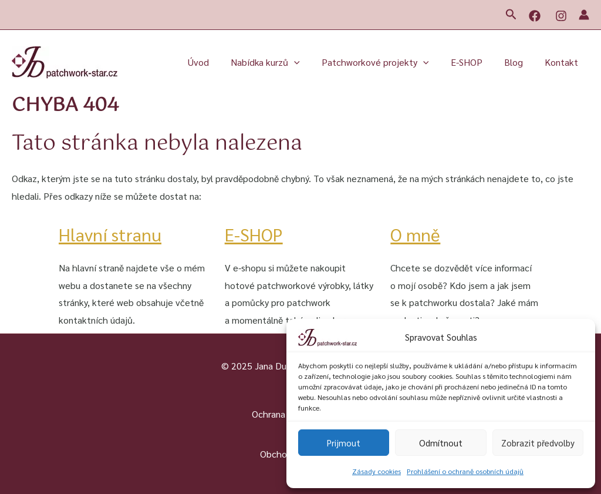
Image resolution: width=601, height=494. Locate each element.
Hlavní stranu (110, 234)
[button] (511, 14)
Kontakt (563, 62)
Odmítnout (440, 442)
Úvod (215, 62)
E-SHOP (474, 62)
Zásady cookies (376, 471)
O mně (415, 234)
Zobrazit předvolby (538, 442)
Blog (518, 62)
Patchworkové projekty (386, 62)
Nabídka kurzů (279, 62)
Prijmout (343, 442)
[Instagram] (561, 16)
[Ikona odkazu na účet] (584, 14)
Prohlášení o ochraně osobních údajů (465, 471)
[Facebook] (535, 16)
